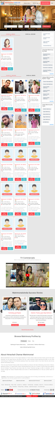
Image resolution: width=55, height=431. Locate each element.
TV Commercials (41, 386)
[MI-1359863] (34, 86)
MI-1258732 (23, 164)
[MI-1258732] (21, 156)
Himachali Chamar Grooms (46, 38)
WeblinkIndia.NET (51, 396)
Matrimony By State (20, 381)
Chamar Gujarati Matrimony (46, 98)
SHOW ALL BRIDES (10, 34)
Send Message (4, 69)
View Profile (10, 69)
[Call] (12, 81)
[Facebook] (6, 390)
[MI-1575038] (7, 156)
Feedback (25, 384)
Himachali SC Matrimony (47, 67)
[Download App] (51, 390)
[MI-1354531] (34, 190)
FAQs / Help (13, 384)
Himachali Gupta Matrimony (46, 58)
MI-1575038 (9, 164)
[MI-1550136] (21, 86)
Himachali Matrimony (47, 45)
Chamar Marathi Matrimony (46, 87)
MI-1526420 (23, 233)
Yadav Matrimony (46, 119)
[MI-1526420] (21, 225)
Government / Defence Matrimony (35, 344)
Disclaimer (14, 386)
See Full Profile (19, 108)
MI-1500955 (9, 54)
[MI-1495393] (21, 121)
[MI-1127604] (34, 156)
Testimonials (30, 384)
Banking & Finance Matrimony (18, 344)
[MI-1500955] (7, 45)
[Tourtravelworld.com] (34, 393)
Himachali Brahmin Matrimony (46, 55)
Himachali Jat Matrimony (47, 65)
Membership (7, 384)
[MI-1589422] (7, 86)
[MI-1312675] (34, 121)
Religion (32, 24)
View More (52, 73)
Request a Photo (7, 49)
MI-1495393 (23, 130)
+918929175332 (35, 390)
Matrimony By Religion (7, 381)
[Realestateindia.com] (20, 393)
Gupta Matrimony (46, 111)
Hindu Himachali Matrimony (46, 42)
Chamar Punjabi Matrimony (46, 94)
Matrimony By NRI (48, 381)
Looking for (6, 24)
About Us (41, 384)
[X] (8, 390)
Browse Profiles (27, 3)
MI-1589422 (9, 95)
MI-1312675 (37, 130)
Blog (11, 386)
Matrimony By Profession (34, 381)
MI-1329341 (9, 233)
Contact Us (19, 384)
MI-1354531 (37, 199)
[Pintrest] (12, 390)
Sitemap (26, 386)
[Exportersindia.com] (48, 393)
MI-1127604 (37, 164)
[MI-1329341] (7, 225)
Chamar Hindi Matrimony (48, 81)
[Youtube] (10, 390)
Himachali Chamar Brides (46, 34)
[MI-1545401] (21, 190)
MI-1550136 (23, 95)
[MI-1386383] (7, 121)
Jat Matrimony (45, 122)
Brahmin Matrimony (47, 109)
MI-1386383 (9, 130)
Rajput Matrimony (46, 116)
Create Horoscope (33, 386)
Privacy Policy (21, 386)
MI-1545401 (23, 199)
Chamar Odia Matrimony (47, 84)
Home (2, 384)
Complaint (36, 384)
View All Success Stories (27, 329)
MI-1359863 (37, 95)
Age (19, 24)
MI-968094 (9, 199)
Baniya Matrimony (46, 114)
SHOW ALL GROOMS (30, 34)
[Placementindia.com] (6, 393)
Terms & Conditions (48, 384)
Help (52, 3)
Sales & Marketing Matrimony (27, 347)
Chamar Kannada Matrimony (46, 91)
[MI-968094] (7, 190)
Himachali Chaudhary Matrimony (47, 71)
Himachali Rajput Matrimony (46, 62)
